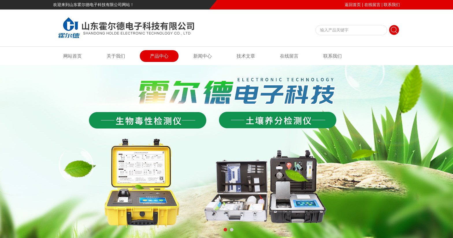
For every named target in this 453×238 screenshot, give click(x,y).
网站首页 (72, 56)
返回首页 (353, 4)
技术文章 (246, 56)
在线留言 (372, 4)
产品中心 (159, 56)
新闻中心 (202, 56)
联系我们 (392, 4)
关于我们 (116, 56)
